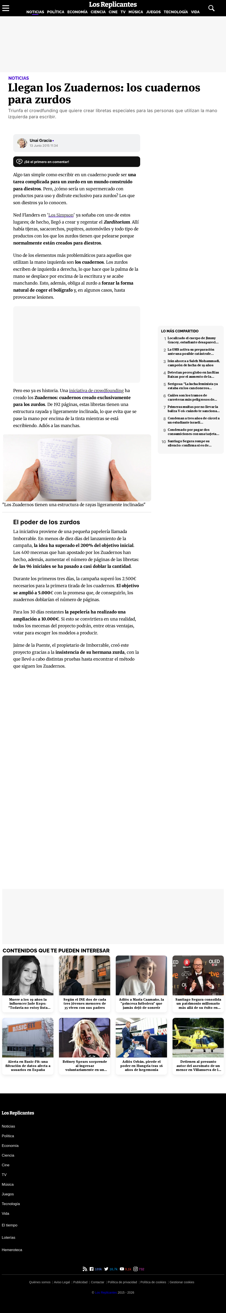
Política (55, 12)
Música (136, 12)
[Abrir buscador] (211, 8)
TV (123, 12)
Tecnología (176, 12)
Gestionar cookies (182, 1282)
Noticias (35, 12)
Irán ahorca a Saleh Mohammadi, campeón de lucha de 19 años (194, 363)
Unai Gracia (42, 140)
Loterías (8, 1237)
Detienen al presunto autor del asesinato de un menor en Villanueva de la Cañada (198, 1066)
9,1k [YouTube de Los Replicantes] (127, 1269)
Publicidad (80, 1282)
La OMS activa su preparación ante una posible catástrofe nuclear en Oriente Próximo (191, 351)
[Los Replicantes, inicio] (113, 4)
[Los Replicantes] (106, 1292)
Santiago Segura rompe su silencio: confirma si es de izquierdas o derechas (188, 443)
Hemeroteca (12, 1250)
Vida (195, 12)
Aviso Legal (62, 1282)
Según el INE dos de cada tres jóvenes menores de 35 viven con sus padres (84, 1004)
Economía (77, 12)
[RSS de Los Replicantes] (85, 1269)
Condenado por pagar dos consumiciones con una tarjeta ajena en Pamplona (192, 432)
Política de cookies (153, 1282)
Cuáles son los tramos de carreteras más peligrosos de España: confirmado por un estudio (191, 397)
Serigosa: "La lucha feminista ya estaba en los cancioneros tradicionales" (193, 386)
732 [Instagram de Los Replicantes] (141, 1269)
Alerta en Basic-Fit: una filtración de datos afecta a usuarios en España (28, 1066)
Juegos (153, 12)
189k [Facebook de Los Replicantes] (98, 1269)
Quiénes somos (39, 1282)
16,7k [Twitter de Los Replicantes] (113, 1269)
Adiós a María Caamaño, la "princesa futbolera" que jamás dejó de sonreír (141, 1004)
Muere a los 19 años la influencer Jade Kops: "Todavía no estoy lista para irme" (28, 1004)
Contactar (97, 1282)
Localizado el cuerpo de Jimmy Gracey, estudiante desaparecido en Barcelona (194, 340)
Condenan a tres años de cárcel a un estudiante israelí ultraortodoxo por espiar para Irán (194, 420)
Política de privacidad (122, 1282)
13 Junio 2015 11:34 (44, 145)
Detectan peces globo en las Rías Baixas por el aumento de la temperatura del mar (193, 374)
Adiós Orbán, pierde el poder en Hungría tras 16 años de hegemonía (141, 1066)
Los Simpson (61, 215)
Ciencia (98, 12)
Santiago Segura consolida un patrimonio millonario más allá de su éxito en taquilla (198, 1004)
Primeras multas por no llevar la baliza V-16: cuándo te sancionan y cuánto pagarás (193, 409)
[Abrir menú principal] (5, 8)
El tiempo (9, 1225)
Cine (113, 12)
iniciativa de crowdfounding (97, 390)
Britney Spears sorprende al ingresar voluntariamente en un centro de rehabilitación (84, 1066)
